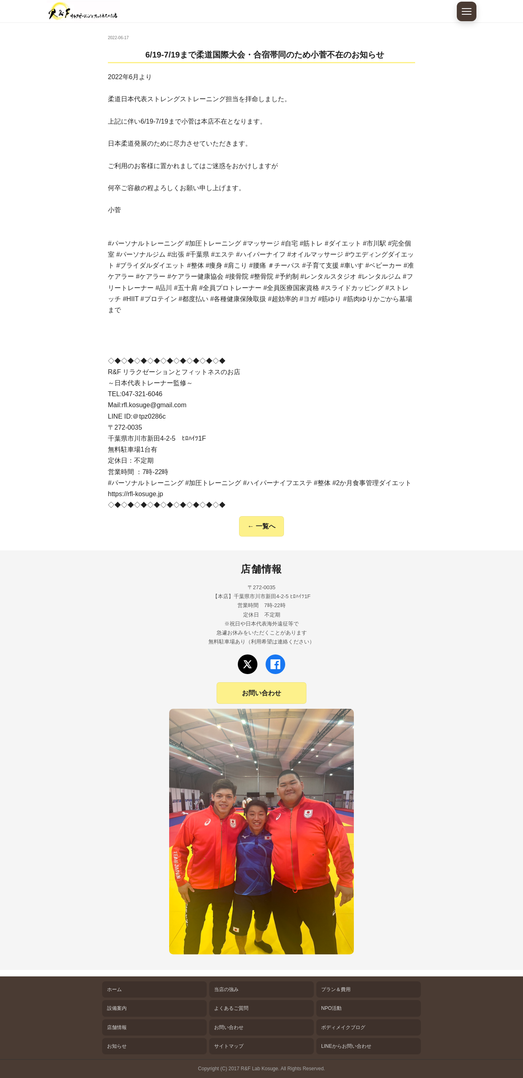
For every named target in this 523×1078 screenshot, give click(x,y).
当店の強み (226, 989)
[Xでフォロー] (247, 664)
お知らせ (117, 1046)
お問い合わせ (261, 693)
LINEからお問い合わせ (346, 1046)
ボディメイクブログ (343, 1027)
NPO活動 (331, 1008)
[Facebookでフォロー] (275, 664)
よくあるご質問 (231, 1008)
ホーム (114, 989)
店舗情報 (117, 1027)
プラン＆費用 (336, 989)
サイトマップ (229, 1046)
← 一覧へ (261, 526)
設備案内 (117, 1008)
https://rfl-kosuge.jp (135, 493)
